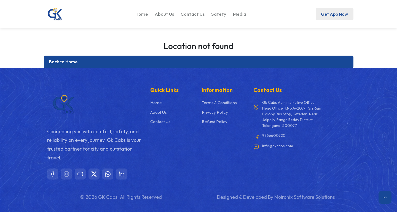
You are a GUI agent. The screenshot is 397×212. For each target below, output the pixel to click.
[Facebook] (52, 174)
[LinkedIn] (121, 174)
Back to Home (63, 61)
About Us (164, 14)
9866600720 (274, 135)
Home (141, 14)
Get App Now (334, 14)
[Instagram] (66, 174)
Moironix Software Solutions (304, 197)
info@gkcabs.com (277, 145)
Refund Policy (214, 121)
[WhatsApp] (107, 174)
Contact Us (193, 14)
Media (239, 14)
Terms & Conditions (219, 102)
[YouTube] (80, 174)
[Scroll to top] (385, 197)
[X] (94, 174)
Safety (218, 14)
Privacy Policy (215, 112)
